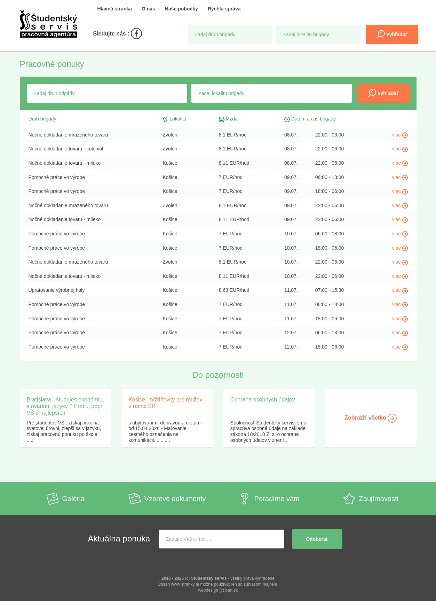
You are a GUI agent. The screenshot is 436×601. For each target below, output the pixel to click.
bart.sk (231, 590)
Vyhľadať (391, 34)
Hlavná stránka (114, 8)
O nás (148, 8)
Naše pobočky (181, 8)
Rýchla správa (224, 8)
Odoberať (317, 539)
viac (400, 135)
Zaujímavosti (370, 498)
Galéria (65, 498)
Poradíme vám (269, 498)
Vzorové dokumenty (167, 498)
